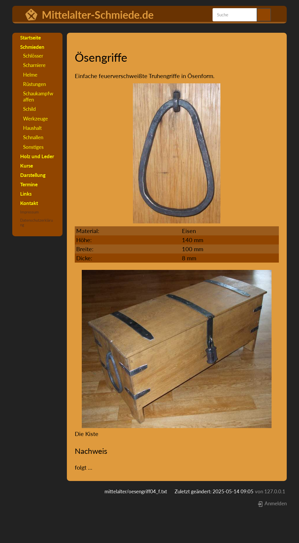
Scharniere (34, 65)
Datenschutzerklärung (36, 222)
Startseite (30, 38)
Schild (29, 109)
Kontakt (29, 203)
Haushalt (32, 128)
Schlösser (33, 56)
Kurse (26, 166)
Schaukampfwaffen (38, 96)
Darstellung (33, 175)
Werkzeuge (35, 119)
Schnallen (33, 137)
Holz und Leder (37, 156)
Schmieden (32, 47)
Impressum (29, 212)
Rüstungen (34, 84)
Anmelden (272, 503)
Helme (30, 75)
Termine (29, 184)
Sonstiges (33, 147)
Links (26, 194)
